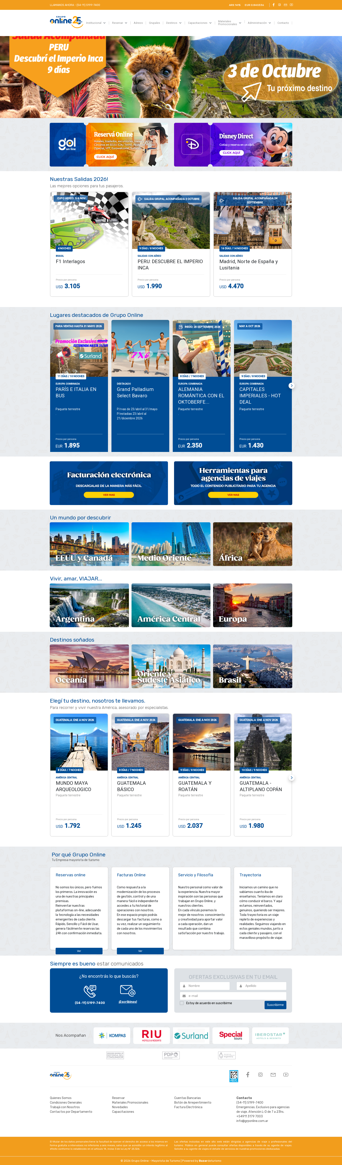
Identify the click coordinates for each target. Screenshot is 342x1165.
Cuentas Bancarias (187, 1098)
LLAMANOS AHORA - (75, 5)
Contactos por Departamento (71, 1112)
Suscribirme (275, 1005)
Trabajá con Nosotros (65, 1107)
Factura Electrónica (188, 1107)
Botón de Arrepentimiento (192, 1102)
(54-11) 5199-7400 (90, 1003)
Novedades (120, 1107)
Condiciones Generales (66, 1102)
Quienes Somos (61, 1098)
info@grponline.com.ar (252, 1121)
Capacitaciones (123, 1112)
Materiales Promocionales (130, 1102)
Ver (79, 951)
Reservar (118, 1098)
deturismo (210, 1160)
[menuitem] (96, 23)
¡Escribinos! (128, 1002)
